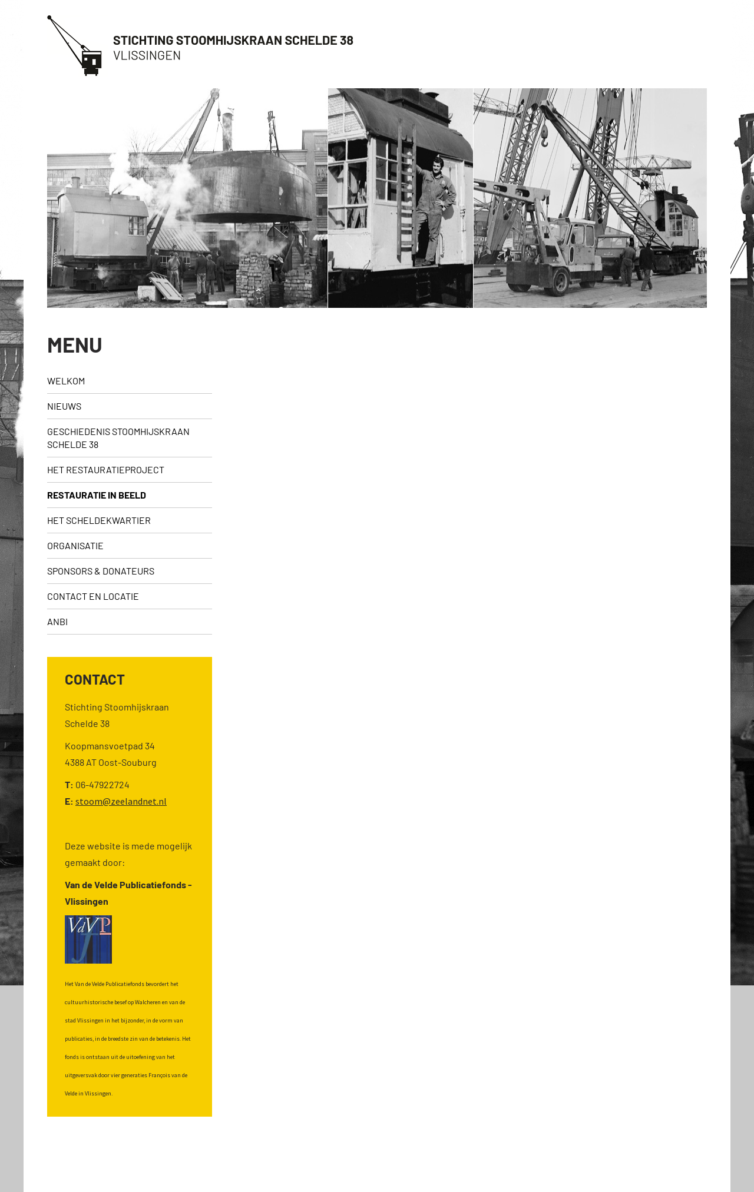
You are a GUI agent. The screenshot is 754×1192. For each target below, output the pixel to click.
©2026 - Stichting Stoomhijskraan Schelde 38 (114, 1167)
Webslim (712, 1167)
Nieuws (64, 405)
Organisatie (75, 545)
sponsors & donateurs (100, 570)
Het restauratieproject (105, 469)
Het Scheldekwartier (99, 520)
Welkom (66, 380)
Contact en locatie (93, 596)
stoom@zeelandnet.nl (121, 801)
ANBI (57, 621)
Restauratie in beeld (96, 494)
